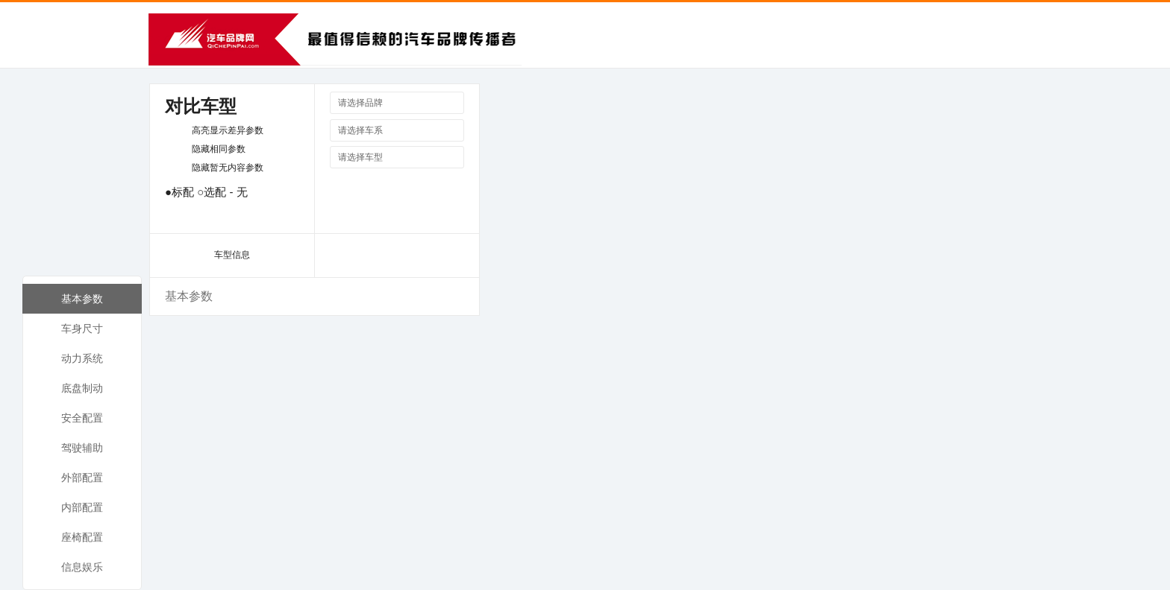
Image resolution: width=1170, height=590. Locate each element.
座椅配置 (82, 537)
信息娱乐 (82, 567)
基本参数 (82, 299)
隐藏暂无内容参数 (227, 167)
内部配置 (82, 507)
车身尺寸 (82, 328)
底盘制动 (82, 388)
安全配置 (82, 418)
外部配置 (82, 477)
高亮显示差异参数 (227, 130)
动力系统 (82, 358)
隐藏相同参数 (218, 149)
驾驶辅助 (82, 448)
